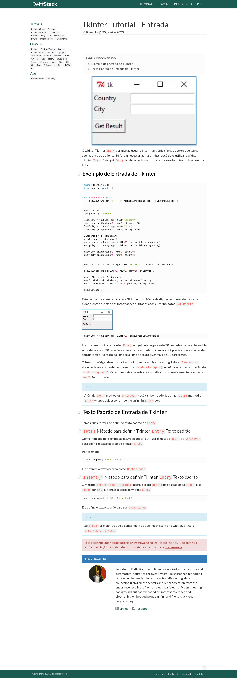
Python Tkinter (48, 49)
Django (61, 52)
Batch (61, 49)
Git (49, 35)
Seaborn (48, 55)
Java (39, 65)
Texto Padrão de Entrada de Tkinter (115, 68)
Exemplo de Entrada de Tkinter (112, 63)
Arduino (57, 65)
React (53, 62)
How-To (163, 3)
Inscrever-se (174, 547)
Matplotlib (59, 35)
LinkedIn (123, 608)
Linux (66, 55)
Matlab (57, 55)
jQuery (34, 62)
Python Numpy (38, 35)
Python (34, 49)
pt (199, 3)
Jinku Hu (92, 32)
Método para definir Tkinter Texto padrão (136, 431)
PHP (68, 62)
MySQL (67, 65)
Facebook (140, 608)
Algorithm (62, 38)
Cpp (43, 58)
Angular (44, 62)
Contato (199, 673)
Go (32, 65)
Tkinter (51, 29)
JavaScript (54, 32)
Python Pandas (38, 52)
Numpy (51, 52)
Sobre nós (160, 673)
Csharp (47, 65)
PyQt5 (34, 38)
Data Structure (47, 38)
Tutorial (145, 3)
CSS (61, 62)
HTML (51, 58)
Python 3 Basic (38, 29)
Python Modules (39, 32)
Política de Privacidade (180, 673)
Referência (183, 3)
